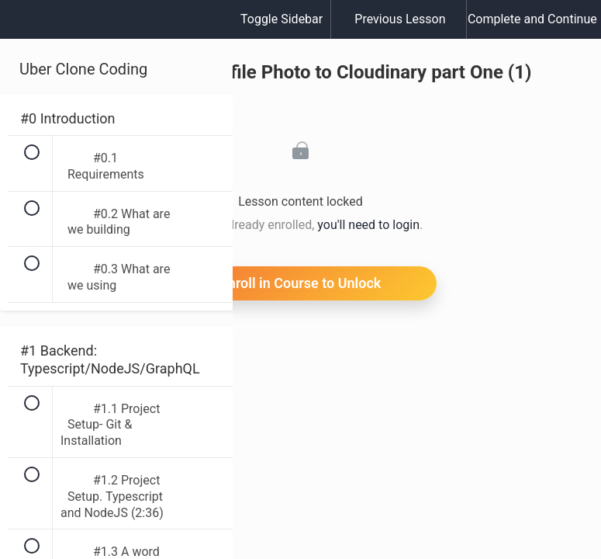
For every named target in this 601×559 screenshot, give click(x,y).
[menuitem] (116, 35)
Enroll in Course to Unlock (301, 283)
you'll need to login (368, 224)
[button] (27, 27)
